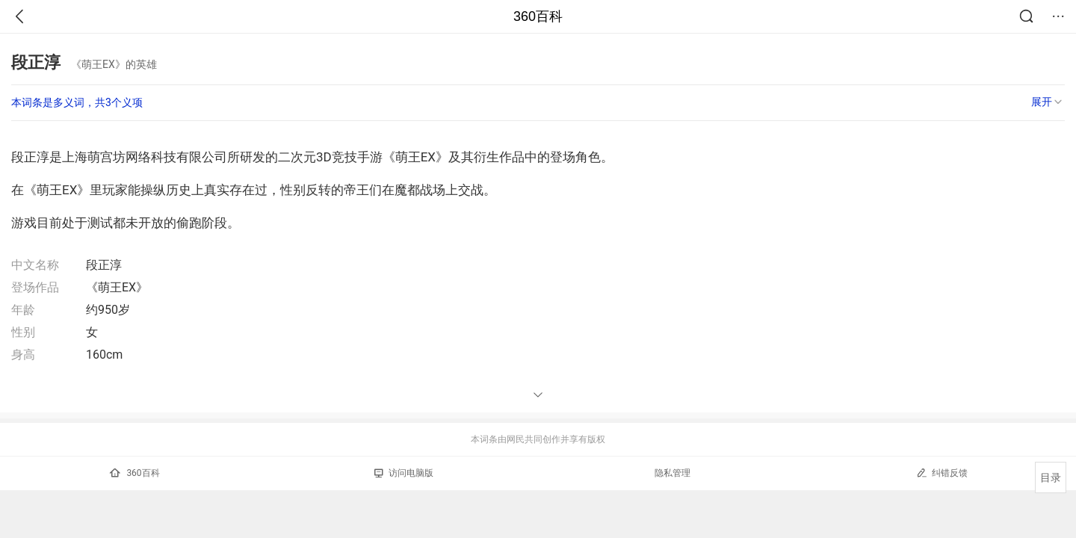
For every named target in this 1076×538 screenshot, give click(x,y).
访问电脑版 (403, 473)
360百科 (538, 16)
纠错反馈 (942, 472)
